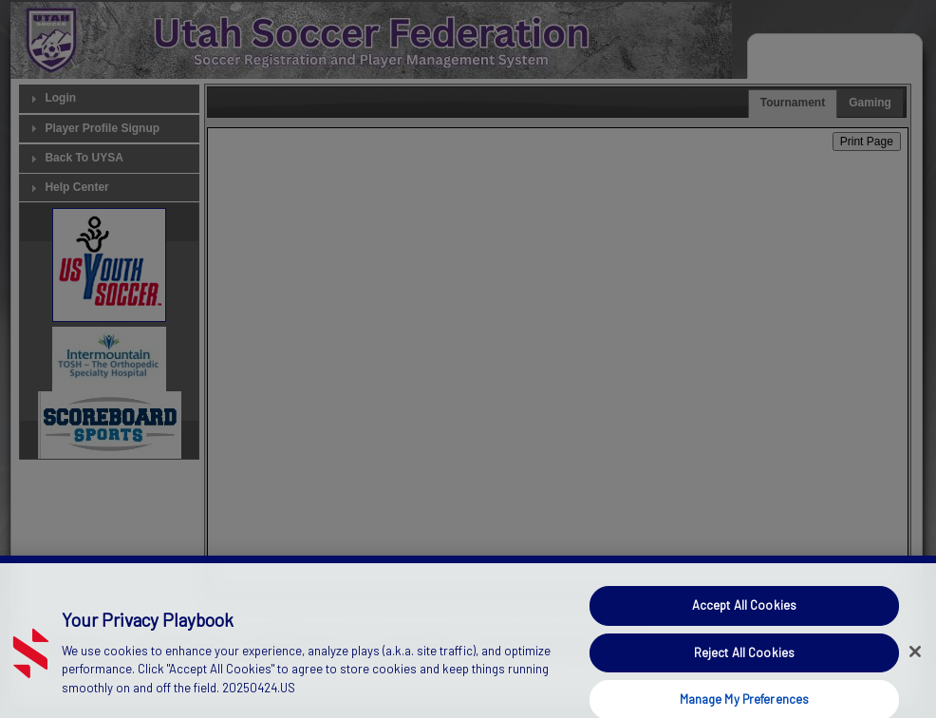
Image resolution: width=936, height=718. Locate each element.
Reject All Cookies (744, 662)
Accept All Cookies (744, 615)
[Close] (915, 661)
